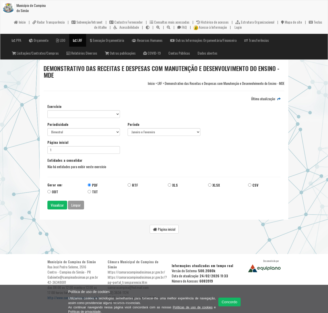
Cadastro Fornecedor (126, 22)
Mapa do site (291, 22)
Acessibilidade (126, 27)
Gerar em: (55, 184)
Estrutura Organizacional (254, 22)
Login (238, 27)
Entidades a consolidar (65, 160)
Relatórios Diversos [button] (81, 53)
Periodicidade (57, 124)
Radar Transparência (49, 22)
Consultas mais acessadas (169, 22)
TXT (93, 191)
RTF (133, 185)
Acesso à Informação (210, 27)
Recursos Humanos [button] (147, 40)
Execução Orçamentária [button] (107, 40)
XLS (173, 185)
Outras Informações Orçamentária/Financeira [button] (203, 40)
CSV (253, 185)
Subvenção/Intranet (86, 22)
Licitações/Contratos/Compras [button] (35, 53)
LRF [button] (77, 40)
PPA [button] (16, 40)
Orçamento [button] (38, 40)
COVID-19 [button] (152, 53)
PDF (93, 185)
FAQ (182, 27)
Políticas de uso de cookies (192, 307)
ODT (52, 191)
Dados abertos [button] (207, 53)
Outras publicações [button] (120, 53)
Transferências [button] (256, 40)
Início (20, 22)
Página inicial (57, 142)
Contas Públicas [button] (179, 53)
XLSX (214, 185)
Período (133, 124)
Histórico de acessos (212, 22)
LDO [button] (60, 40)
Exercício (54, 106)
